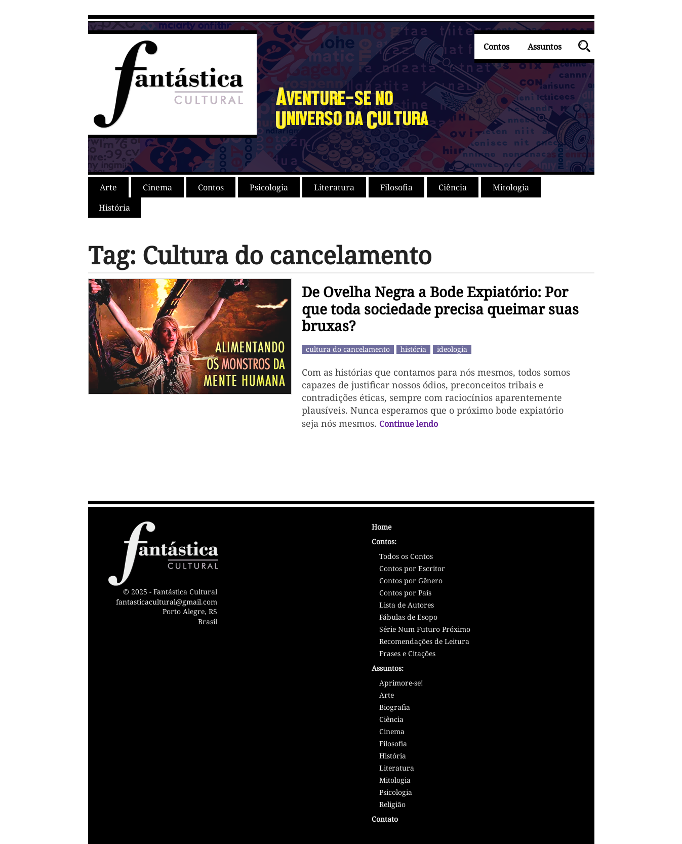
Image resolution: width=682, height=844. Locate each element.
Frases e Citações (407, 654)
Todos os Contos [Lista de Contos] (406, 557)
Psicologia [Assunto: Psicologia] (395, 793)
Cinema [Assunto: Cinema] (392, 732)
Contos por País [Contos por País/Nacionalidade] (405, 593)
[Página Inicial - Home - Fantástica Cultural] (473, 528)
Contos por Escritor (412, 569)
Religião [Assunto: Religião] (392, 805)
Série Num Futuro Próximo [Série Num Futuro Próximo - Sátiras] (424, 630)
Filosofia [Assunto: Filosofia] (393, 744)
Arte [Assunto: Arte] (386, 696)
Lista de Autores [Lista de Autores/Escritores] (406, 605)
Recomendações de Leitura (424, 642)
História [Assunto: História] (392, 756)
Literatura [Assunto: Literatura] (396, 769)
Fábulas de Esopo (408, 618)
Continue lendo (408, 423)
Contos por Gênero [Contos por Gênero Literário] (411, 581)
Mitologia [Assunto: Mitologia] (395, 781)
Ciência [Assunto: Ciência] (391, 720)
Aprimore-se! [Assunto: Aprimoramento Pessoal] (401, 683)
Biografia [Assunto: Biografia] (394, 708)
